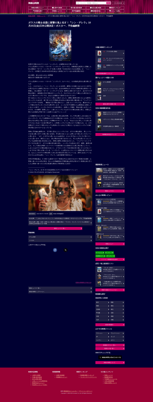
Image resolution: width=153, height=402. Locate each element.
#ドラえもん (99, 252)
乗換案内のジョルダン (70, 391)
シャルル (31, 240)
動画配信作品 (95, 11)
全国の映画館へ (109, 324)
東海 (112, 306)
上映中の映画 (57, 8)
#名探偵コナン (100, 256)
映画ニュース (57, 11)
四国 (112, 316)
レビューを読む (114, 11)
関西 (97, 306)
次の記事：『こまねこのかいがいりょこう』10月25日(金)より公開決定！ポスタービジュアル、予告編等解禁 (60, 218)
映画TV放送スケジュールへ (109, 290)
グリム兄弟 (32, 237)
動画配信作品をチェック (110, 134)
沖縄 (112, 319)
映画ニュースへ (109, 191)
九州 (97, 319)
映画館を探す (38, 11)
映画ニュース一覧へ (59, 228)
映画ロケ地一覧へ (109, 348)
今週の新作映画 (76, 8)
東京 (97, 302)
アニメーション (115, 333)
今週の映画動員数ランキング (104, 73)
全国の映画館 (60, 375)
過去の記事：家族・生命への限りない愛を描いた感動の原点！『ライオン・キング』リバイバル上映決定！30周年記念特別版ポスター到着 (59, 222)
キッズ (113, 336)
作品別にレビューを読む (39, 385)
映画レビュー (109, 244)
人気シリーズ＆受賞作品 (39, 381)
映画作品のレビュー (38, 383)
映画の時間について (109, 362)
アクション (99, 333)
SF (97, 336)
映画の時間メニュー (38, 8)
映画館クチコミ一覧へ (109, 345)
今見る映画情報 (109, 381)
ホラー (113, 340)
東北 (112, 309)
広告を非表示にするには (83, 282)
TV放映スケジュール (111, 379)
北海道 (98, 309)
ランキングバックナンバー (88, 377)
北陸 (112, 313)
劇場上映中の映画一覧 (109, 104)
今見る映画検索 (117, 3)
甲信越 (98, 313)
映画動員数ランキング (87, 375)
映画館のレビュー (61, 377)
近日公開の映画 (95, 8)
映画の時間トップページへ (36, 291)
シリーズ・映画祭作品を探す (109, 259)
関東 (112, 302)
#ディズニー (109, 256)
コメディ (98, 340)
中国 (97, 316)
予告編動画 (76, 11)
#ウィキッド (108, 252)
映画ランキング (114, 8)
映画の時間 (31, 16)
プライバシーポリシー (85, 391)
